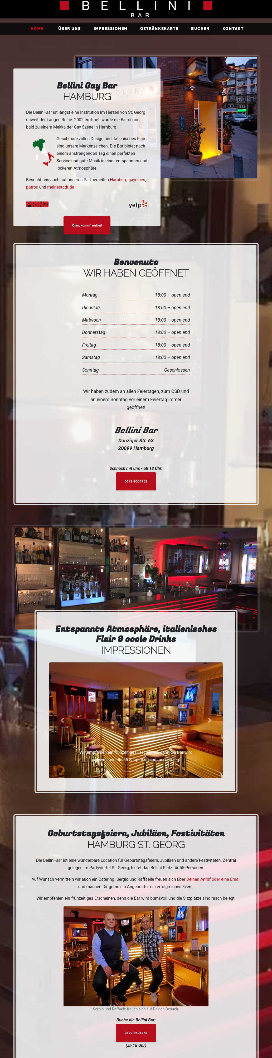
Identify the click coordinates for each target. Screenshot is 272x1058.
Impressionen (111, 28)
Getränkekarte (159, 28)
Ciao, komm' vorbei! (87, 225)
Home (38, 28)
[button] (62, 720)
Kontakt (233, 28)
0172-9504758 (136, 481)
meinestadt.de (60, 187)
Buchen (200, 28)
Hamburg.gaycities (127, 179)
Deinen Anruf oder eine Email (213, 879)
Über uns (69, 28)
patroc (32, 187)
